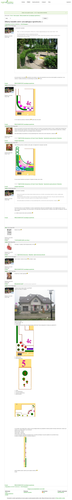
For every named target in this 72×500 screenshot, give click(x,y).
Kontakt (6, 494)
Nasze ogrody (16, 15)
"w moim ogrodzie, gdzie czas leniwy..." (22, 240)
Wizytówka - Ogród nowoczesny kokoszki (37, 254)
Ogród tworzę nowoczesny (22, 254)
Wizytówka (41, 138)
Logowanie (69, 2)
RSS (43, 492)
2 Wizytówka (59, 138)
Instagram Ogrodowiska (19, 140)
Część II (33, 138)
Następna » (26, 24)
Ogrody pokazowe (35, 2)
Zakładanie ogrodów (28, 492)
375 (23, 24)
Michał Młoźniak (61, 492)
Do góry (6, 83)
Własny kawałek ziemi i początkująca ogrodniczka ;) (30, 15)
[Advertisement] (36, 8)
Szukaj (45, 18)
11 (17, 24)
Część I (37, 138)
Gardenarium (7, 126)
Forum (28, 2)
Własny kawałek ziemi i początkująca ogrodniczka (24, 83)
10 (16, 24)
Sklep (49, 2)
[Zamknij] (66, 12)
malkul (6, 242)
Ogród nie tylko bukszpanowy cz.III (25, 138)
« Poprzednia (7, 24)
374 (21, 24)
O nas (6, 492)
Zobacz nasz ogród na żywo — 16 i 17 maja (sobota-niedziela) (34, 12)
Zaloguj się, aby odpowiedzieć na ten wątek (35, 488)
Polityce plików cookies (60, 498)
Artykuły (23, 2)
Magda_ (6, 271)
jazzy (6, 227)
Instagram (44, 2)
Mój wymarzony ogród (19, 283)
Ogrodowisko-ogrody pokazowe (50, 138)
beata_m (6, 25)
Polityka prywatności (9, 493)
